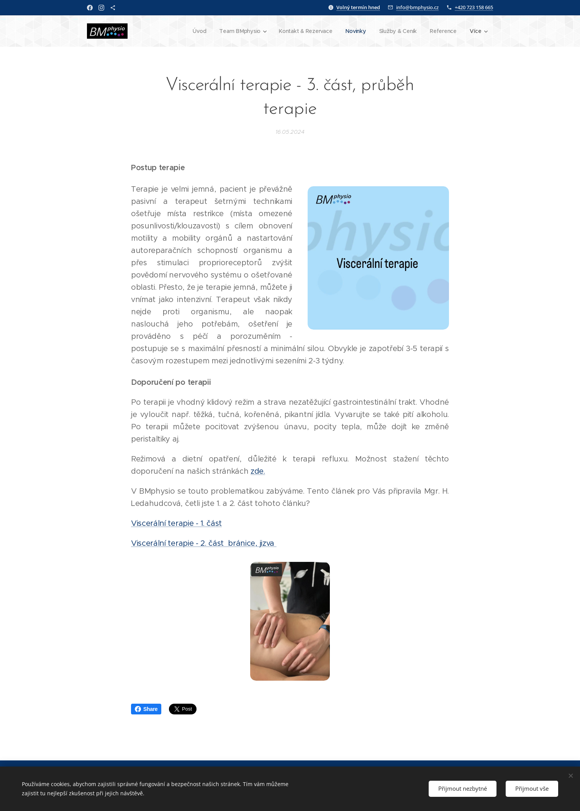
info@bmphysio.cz (417, 7)
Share (146, 709)
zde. (258, 471)
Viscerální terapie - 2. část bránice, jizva (204, 543)
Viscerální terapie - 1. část (176, 523)
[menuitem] (197, 31)
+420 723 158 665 (474, 7)
